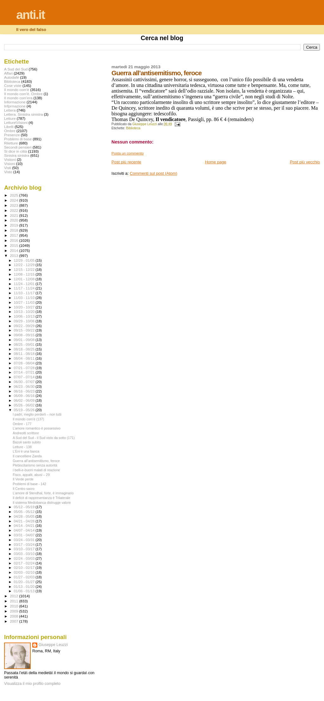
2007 (14, 621)
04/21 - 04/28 (25, 521)
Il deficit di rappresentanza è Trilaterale (41, 498)
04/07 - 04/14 (25, 530)
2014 (14, 250)
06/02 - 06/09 (25, 400)
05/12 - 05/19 (25, 507)
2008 (14, 616)
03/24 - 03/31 (25, 540)
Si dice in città (15, 151)
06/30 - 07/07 (25, 382)
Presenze (12, 135)
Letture (10, 118)
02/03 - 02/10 (25, 572)
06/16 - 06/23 (25, 391)
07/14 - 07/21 (25, 372)
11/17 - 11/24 (25, 288)
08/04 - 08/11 (25, 358)
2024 (14, 200)
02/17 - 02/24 (25, 563)
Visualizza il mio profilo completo (32, 683)
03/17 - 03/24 (25, 544)
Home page (215, 162)
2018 (14, 230)
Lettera (10, 110)
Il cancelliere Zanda (27, 456)
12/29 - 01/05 (25, 260)
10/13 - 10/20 (25, 312)
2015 (14, 245)
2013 (14, 255)
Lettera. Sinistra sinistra (23, 114)
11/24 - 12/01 (25, 284)
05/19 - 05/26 (25, 410)
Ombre (10, 131)
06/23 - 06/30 (25, 386)
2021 (14, 215)
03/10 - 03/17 (25, 549)
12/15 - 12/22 (25, 269)
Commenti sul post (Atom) (153, 173)
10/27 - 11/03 (25, 302)
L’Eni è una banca (26, 451)
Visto (8, 172)
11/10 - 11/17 (25, 293)
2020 (14, 220)
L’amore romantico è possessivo (36, 428)
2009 (14, 611)
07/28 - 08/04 (25, 363)
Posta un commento (127, 153)
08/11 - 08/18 (25, 354)
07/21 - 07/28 (25, 368)
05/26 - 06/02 (25, 405)
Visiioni (10, 159)
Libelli (9, 127)
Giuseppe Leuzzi (53, 645)
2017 (14, 235)
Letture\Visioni (16, 122)
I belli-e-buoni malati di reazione (36, 470)
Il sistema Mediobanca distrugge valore (42, 502)
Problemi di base (18, 139)
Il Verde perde (23, 479)
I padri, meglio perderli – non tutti (37, 414)
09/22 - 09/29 (25, 326)
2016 (14, 240)
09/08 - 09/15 (25, 335)
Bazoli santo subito (27, 442)
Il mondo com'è (16, 90)
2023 (14, 205)
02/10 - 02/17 (25, 568)
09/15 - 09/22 (25, 330)
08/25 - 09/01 (25, 344)
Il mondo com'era (18, 98)
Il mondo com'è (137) (28, 419)
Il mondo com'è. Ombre (23, 94)
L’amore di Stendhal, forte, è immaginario (43, 493)
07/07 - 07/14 (25, 377)
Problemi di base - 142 (29, 484)
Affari (8, 73)
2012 (14, 596)
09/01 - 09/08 (25, 340)
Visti (7, 168)
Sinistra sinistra (16, 155)
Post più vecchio (305, 162)
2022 (14, 210)
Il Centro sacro (23, 489)
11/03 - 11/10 (25, 298)
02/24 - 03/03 (25, 558)
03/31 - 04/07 (25, 535)
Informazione (15, 102)
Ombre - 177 (22, 424)
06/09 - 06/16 (25, 396)
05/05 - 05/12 (25, 512)
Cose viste (13, 85)
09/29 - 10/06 (25, 321)
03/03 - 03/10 (25, 554)
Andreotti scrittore (26, 433)
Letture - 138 (22, 447)
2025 (14, 195)
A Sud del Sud (16, 69)
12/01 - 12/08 (25, 279)
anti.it (30, 14)
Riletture (11, 143)
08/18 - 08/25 (25, 349)
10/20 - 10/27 (25, 307)
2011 (14, 601)
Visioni (9, 164)
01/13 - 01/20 (25, 586)
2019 (14, 225)
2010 (14, 606)
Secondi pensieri (18, 147)
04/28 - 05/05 (25, 516)
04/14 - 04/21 (25, 525)
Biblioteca (133, 128)
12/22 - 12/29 (25, 265)
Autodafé (11, 77)
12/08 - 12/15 (25, 274)
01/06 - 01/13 (25, 591)
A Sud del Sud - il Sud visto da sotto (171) (44, 438)
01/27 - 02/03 (25, 577)
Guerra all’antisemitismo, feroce (36, 461)
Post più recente (126, 162)
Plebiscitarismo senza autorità (35, 465)
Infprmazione (15, 106)
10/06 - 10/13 (25, 316)
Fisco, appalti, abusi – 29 (31, 475)
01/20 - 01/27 (25, 582)
